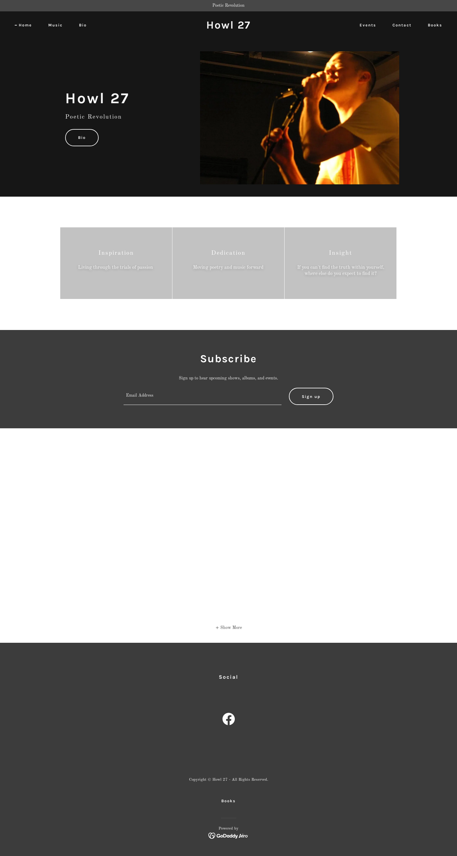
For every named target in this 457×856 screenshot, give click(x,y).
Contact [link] (402, 25)
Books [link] (435, 25)
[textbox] (203, 396)
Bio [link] (83, 25)
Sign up (311, 396)
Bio (82, 137)
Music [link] (55, 25)
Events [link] (368, 25)
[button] (228, 627)
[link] (228, 27)
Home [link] (25, 25)
